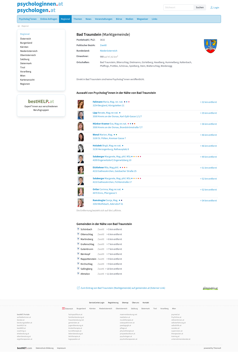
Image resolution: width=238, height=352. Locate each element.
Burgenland (26, 43)
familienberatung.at (76, 317)
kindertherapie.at (75, 328)
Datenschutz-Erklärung (44, 348)
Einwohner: (82, 56)
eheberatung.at (23, 333)
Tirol (22, 67)
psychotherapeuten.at (128, 339)
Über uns (135, 302)
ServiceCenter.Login (96, 302)
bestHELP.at (21, 325)
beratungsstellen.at (24, 322)
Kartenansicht (27, 79)
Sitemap (125, 302)
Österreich (25, 38)
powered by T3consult (212, 348)
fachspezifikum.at (75, 314)
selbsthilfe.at (176, 325)
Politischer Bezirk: (85, 45)
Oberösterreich (28, 55)
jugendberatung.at (75, 325)
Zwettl (103, 45)
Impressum (61, 348)
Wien (22, 75)
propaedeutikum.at (127, 333)
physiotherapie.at (127, 331)
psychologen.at (126, 336)
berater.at (20, 320)
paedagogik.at (125, 325)
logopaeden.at (74, 339)
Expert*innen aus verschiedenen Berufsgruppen (41, 106)
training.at (175, 336)
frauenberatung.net (76, 320)
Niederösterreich (28, 51)
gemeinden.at (73, 322)
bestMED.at (21, 328)
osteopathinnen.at (127, 322)
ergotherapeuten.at (24, 339)
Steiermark (26, 63)
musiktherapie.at (126, 320)
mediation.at (125, 317)
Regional (25, 26)
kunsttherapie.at (74, 331)
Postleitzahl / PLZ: (85, 39)
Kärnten (24, 47)
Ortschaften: (82, 62)
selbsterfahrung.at (178, 322)
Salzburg (24, 59)
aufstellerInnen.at (24, 317)
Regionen (25, 84)
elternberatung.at (24, 336)
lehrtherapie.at (74, 336)
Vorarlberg (25, 71)
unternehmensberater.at (180, 339)
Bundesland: (83, 50)
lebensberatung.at (75, 333)
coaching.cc (21, 331)
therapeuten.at (177, 333)
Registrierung (113, 302)
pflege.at (123, 328)
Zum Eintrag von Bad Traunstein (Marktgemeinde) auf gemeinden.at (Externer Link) (120, 288)
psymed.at (175, 314)
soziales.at (175, 328)
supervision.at (176, 331)
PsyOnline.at (176, 317)
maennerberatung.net (128, 314)
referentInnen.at (177, 320)
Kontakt (146, 302)
